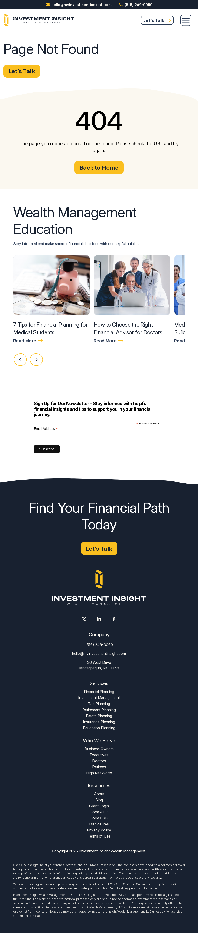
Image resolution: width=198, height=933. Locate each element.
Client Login (99, 806)
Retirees (99, 767)
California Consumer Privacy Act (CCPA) (149, 884)
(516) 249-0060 (135, 4)
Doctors (99, 761)
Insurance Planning (99, 722)
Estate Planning (99, 716)
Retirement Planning (99, 710)
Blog (99, 800)
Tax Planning (99, 704)
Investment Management (99, 698)
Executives (99, 755)
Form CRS (99, 818)
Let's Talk (153, 20)
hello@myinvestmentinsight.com (99, 653)
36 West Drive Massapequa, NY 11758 (99, 665)
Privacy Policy (99, 830)
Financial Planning (99, 692)
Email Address (46, 429)
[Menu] (185, 20)
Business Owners (99, 749)
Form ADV (99, 812)
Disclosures (99, 824)
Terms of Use (99, 836)
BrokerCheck (107, 865)
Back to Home (99, 167)
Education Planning (99, 728)
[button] (20, 360)
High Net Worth (99, 773)
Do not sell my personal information (133, 888)
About (99, 794)
